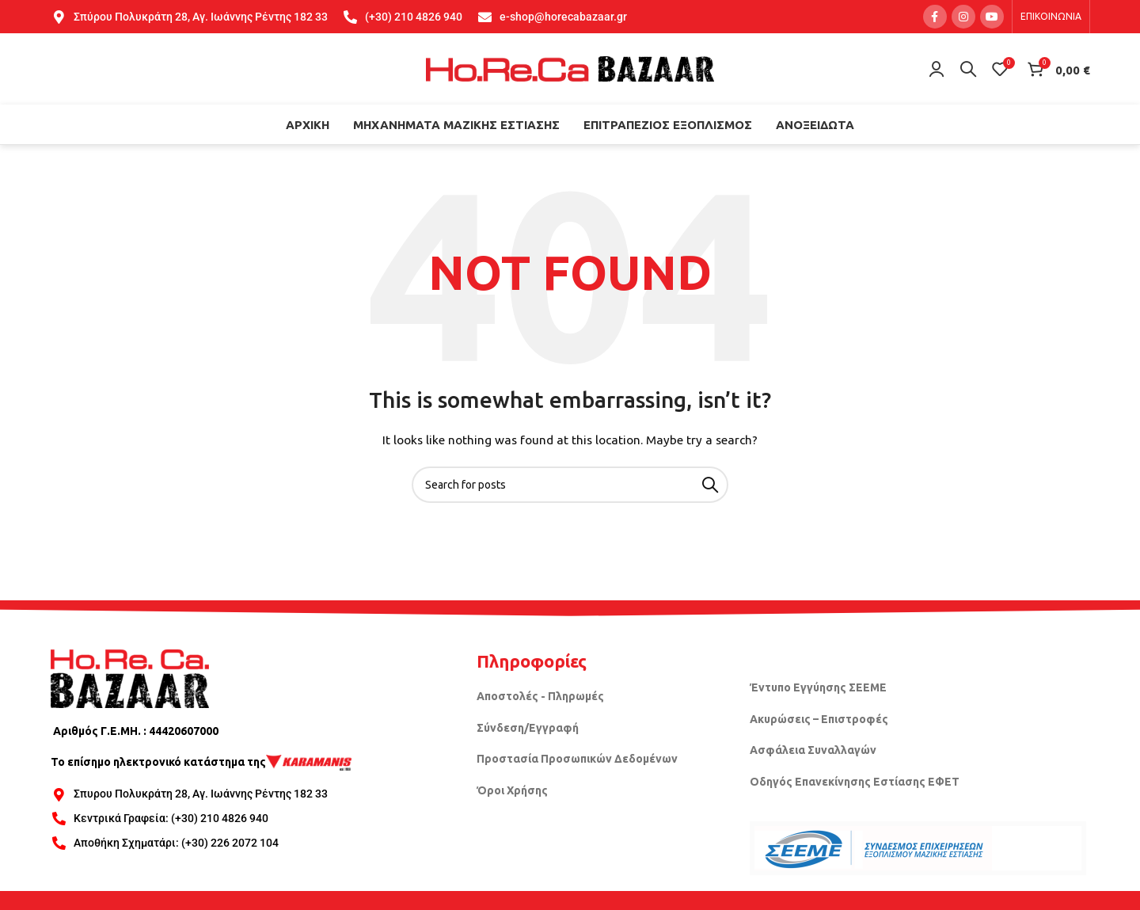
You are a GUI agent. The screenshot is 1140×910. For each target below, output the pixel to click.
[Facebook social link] (935, 17)
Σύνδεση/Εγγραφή (528, 728)
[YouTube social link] (992, 17)
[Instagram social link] (963, 17)
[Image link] (130, 677)
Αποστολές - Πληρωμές (540, 696)
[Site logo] (570, 68)
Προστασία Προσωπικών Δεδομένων (577, 758)
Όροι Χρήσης (512, 790)
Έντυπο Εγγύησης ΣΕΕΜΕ (818, 687)
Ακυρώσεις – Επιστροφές (819, 719)
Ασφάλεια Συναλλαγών (813, 750)
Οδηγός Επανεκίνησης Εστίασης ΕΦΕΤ (855, 781)
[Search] (968, 69)
